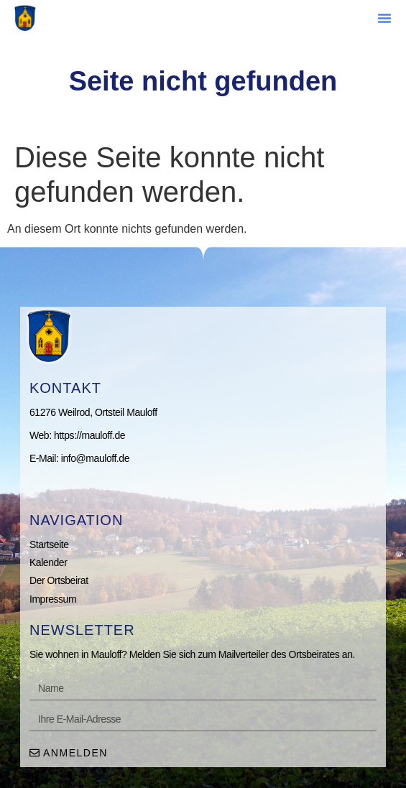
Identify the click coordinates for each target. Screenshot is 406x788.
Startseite (49, 544)
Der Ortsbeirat (58, 580)
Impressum (52, 599)
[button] (384, 18)
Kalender (48, 562)
